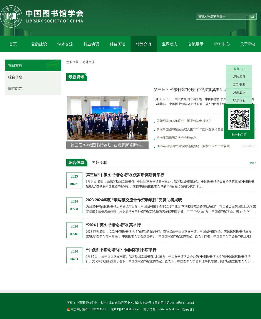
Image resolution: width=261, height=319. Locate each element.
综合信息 (15, 77)
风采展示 (239, 92)
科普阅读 (117, 44)
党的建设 (39, 44)
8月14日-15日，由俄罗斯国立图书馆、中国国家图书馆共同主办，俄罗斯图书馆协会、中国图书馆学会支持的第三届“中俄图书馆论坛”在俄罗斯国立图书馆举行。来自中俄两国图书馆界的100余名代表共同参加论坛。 (170, 184)
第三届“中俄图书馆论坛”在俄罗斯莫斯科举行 (125, 175)
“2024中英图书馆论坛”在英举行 (113, 225)
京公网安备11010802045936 (87, 309)
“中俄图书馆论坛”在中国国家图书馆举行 (121, 250)
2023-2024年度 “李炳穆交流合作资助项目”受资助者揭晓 (134, 200)
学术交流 (65, 44)
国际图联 (15, 89)
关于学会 (248, 44)
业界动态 (169, 44)
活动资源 (239, 84)
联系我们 (188, 309)
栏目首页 (15, 65)
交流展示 (196, 44)
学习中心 (222, 44)
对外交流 (143, 44)
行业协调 (91, 44)
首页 (13, 44)
